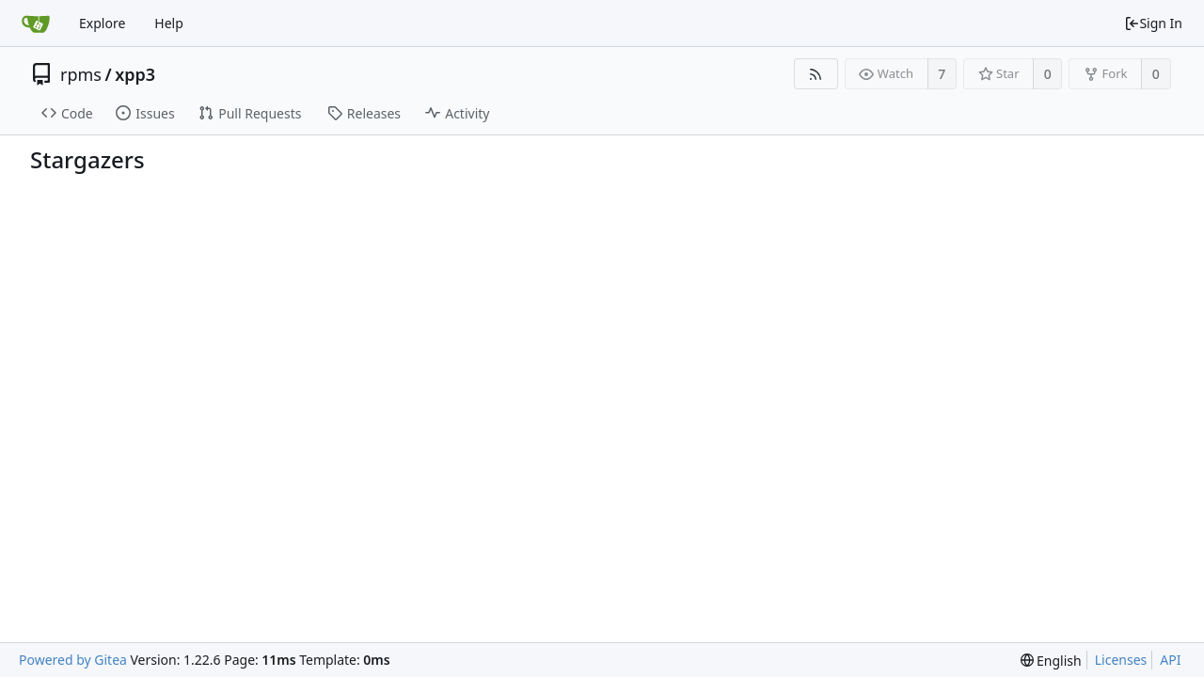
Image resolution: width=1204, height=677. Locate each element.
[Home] (35, 23)
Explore (102, 23)
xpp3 (135, 74)
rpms (81, 74)
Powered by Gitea (73, 660)
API (1170, 660)
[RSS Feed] (816, 73)
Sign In (1153, 23)
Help (168, 23)
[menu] (1051, 660)
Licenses (1121, 660)
